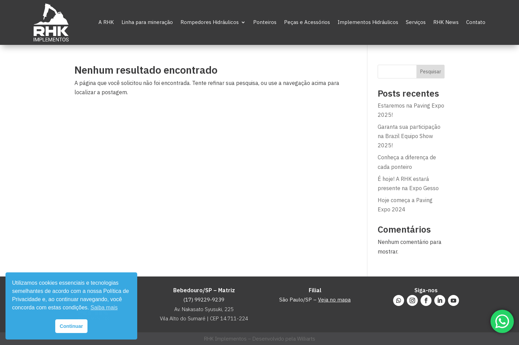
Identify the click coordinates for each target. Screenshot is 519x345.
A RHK (106, 22)
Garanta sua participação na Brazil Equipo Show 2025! (409, 136)
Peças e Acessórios (307, 22)
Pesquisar (430, 72)
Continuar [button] (71, 326)
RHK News (446, 22)
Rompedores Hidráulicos (209, 22)
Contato (475, 22)
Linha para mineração (147, 22)
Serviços (416, 22)
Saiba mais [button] (104, 307)
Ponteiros (264, 22)
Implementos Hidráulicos (368, 22)
